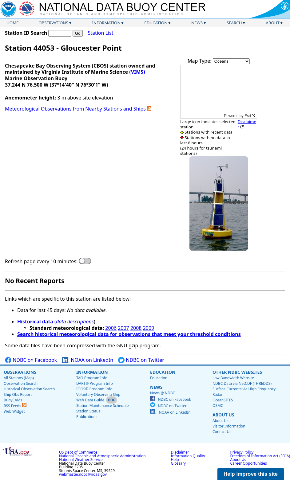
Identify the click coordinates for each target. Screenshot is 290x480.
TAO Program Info (91, 377)
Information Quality (188, 456)
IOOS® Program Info (94, 389)
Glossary (178, 463)
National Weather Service (81, 459)
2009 (148, 328)
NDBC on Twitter (141, 360)
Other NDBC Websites (237, 372)
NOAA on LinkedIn (87, 360)
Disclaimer (247, 124)
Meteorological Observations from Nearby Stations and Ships (75, 108)
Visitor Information (229, 426)
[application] (219, 91)
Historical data (35, 321)
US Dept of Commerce (78, 452)
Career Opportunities (248, 463)
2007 (123, 328)
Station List (100, 33)
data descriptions (75, 321)
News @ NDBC (162, 393)
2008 (136, 328)
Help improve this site (251, 474)
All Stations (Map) (19, 377)
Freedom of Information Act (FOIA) (260, 456)
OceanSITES (223, 400)
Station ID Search (26, 32)
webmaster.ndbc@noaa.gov (83, 474)
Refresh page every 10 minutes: (41, 261)
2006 (111, 328)
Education (155, 22)
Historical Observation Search (29, 389)
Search (234, 22)
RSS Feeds (15, 405)
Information (106, 22)
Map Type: (200, 60)
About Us (223, 415)
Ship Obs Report (18, 394)
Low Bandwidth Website (233, 377)
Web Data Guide (90, 400)
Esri (247, 116)
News (197, 22)
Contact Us (222, 431)
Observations (53, 22)
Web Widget (14, 411)
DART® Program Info (94, 383)
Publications (86, 416)
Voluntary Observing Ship (98, 394)
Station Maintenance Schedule (102, 405)
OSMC (218, 405)
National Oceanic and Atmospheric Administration (102, 456)
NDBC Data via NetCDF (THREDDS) (242, 383)
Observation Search (21, 383)
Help (175, 459)
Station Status (88, 411)
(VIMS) (137, 71)
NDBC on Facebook (31, 360)
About (273, 22)
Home (12, 22)
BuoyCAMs (13, 400)
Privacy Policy (242, 452)
